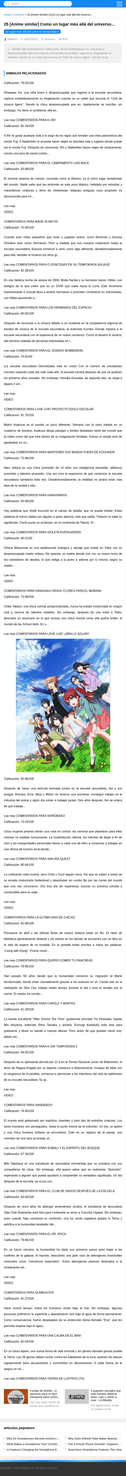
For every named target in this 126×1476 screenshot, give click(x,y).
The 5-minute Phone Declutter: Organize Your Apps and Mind (95, 1444)
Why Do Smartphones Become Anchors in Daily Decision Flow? (34, 1438)
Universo (19, 14)
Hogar (7, 14)
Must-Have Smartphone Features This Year (95, 1449)
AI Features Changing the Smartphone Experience (34, 1449)
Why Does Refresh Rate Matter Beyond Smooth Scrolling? (95, 1438)
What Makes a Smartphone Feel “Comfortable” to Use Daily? (34, 1444)
